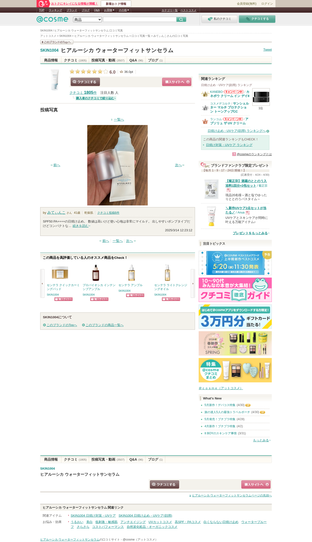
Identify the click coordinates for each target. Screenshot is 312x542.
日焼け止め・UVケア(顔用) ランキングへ (237, 131)
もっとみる (261, 440)
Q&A (97, 10)
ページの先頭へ (232, 495)
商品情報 (51, 60)
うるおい (77, 522)
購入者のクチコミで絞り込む (95, 98)
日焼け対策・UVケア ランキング (229, 145)
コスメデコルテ (220, 103)
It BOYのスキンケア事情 (221, 433)
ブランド (72, 10)
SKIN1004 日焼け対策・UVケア (93, 515)
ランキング (55, 10)
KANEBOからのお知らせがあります (233, 91)
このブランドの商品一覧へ (105, 325)
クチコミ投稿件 (108, 212)
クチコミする (85, 82)
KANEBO (216, 92)
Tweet (267, 49)
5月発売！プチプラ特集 (220, 419)
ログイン (267, 3)
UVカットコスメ (160, 522)
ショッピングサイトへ (176, 82)
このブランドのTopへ (62, 325)
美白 (89, 522)
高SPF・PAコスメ (188, 522)
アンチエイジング (133, 522)
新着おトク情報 (116, 4)
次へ (178, 165)
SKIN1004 (49, 50)
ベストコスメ (188, 10)
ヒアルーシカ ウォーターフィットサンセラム (117, 50)
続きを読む (80, 226)
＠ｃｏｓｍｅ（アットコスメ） (221, 388)
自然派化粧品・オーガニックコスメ (152, 527)
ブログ (86, 10)
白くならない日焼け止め (221, 522)
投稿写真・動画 (107, 60)
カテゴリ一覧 (170, 10)
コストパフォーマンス (108, 527)
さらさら (83, 527)
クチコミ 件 (83, 93)
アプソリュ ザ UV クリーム (229, 121)
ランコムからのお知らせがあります (232, 119)
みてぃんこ (56, 212)
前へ (56, 165)
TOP (41, 10)
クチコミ (75, 60)
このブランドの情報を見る (56, 42)
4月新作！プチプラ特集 (220, 426)
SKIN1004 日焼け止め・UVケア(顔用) (145, 515)
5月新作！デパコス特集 (220, 405)
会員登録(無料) (246, 3)
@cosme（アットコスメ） (140, 539)
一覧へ (119, 119)
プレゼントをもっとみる (250, 233)
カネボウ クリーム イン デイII (229, 93)
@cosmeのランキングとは (254, 154)
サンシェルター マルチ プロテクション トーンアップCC (229, 107)
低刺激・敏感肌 (106, 522)
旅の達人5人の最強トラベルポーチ (227, 412)
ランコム (216, 119)
